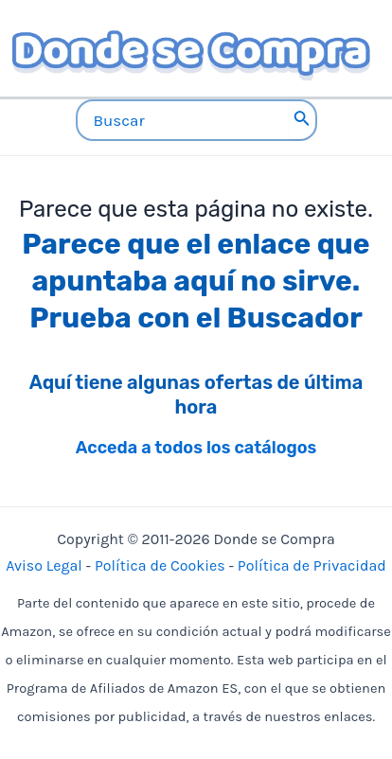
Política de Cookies (160, 565)
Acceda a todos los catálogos (196, 447)
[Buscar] (302, 120)
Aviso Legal (44, 565)
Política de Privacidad (312, 565)
